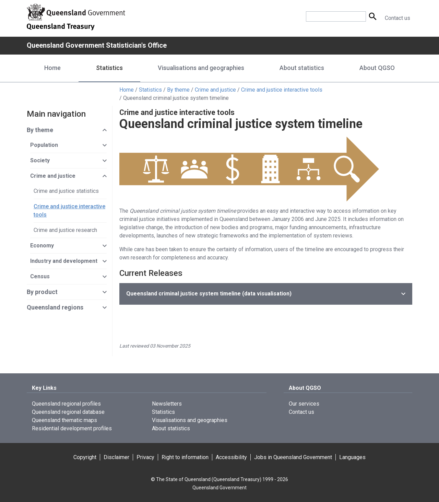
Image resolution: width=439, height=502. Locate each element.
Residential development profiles (72, 428)
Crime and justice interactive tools (281, 89)
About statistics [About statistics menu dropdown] (302, 67)
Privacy (145, 457)
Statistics (150, 89)
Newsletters (167, 403)
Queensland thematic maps (64, 420)
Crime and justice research (65, 230)
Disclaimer (116, 457)
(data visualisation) (209, 293)
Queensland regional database (68, 412)
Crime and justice (215, 89)
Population (44, 145)
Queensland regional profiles (66, 403)
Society (40, 160)
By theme (178, 89)
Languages (352, 457)
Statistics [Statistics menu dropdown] (109, 67)
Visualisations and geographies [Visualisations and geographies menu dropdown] (201, 67)
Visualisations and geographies (189, 420)
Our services (304, 403)
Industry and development (63, 261)
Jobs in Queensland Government (293, 457)
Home (52, 67)
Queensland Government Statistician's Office (97, 45)
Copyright (84, 457)
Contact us (397, 18)
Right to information (185, 457)
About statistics (171, 428)
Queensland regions (55, 307)
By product (42, 291)
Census (40, 276)
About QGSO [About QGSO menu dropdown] (377, 67)
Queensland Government (219, 487)
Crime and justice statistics (66, 191)
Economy (42, 245)
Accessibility (231, 457)
